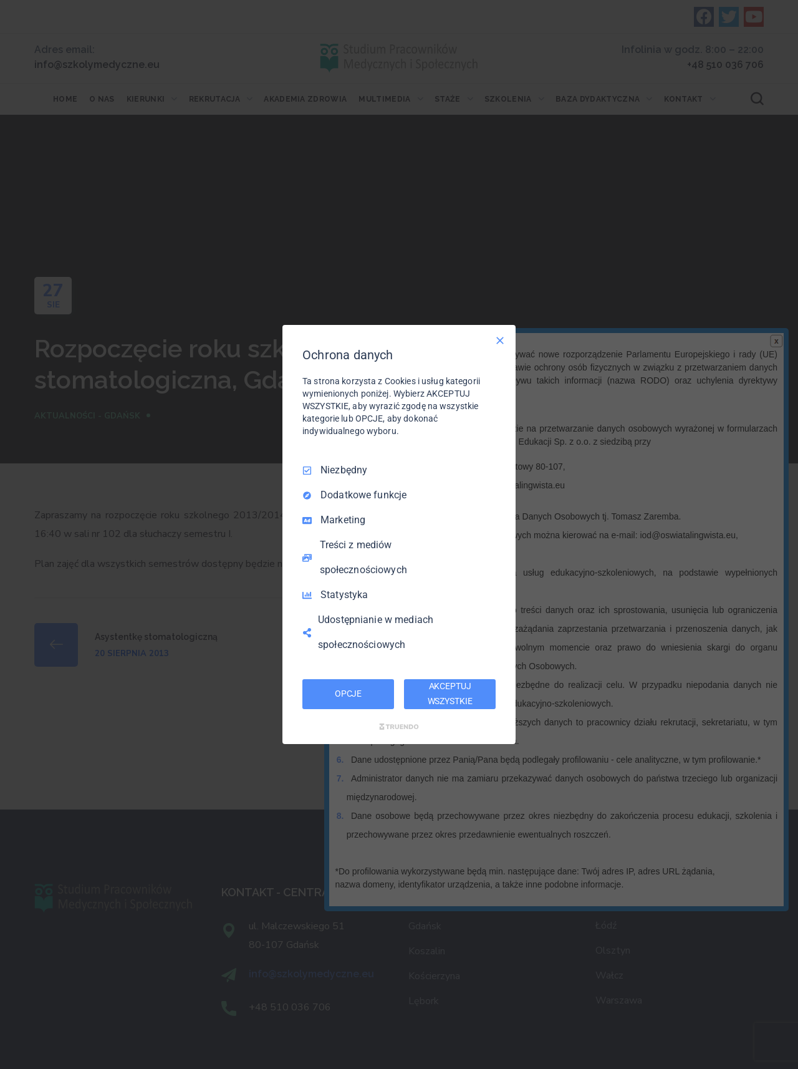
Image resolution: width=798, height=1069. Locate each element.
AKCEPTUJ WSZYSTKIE (450, 693)
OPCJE (348, 694)
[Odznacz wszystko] (500, 340)
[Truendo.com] (399, 727)
